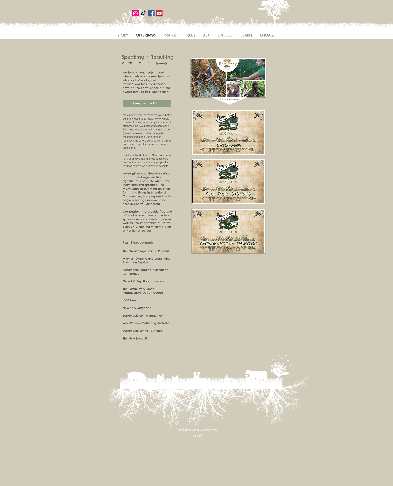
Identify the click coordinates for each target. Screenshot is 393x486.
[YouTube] (159, 13)
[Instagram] (135, 13)
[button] (147, 103)
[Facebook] (151, 13)
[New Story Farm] (143, 13)
